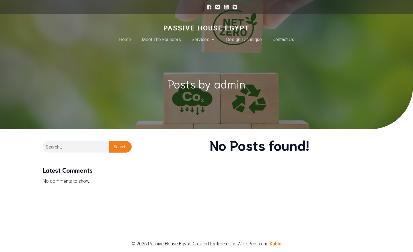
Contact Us (283, 39)
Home (125, 39)
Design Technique (244, 39)
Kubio (276, 244)
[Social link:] (207, 7)
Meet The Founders (161, 39)
